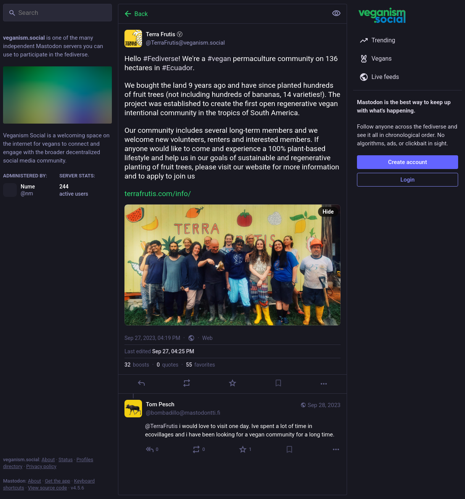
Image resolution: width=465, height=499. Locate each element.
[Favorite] (232, 383)
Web (207, 338)
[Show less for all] (336, 13)
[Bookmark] (278, 383)
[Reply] (141, 383)
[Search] (57, 12)
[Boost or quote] (186, 383)
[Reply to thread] (152, 449)
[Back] (222, 13)
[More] (323, 383)
